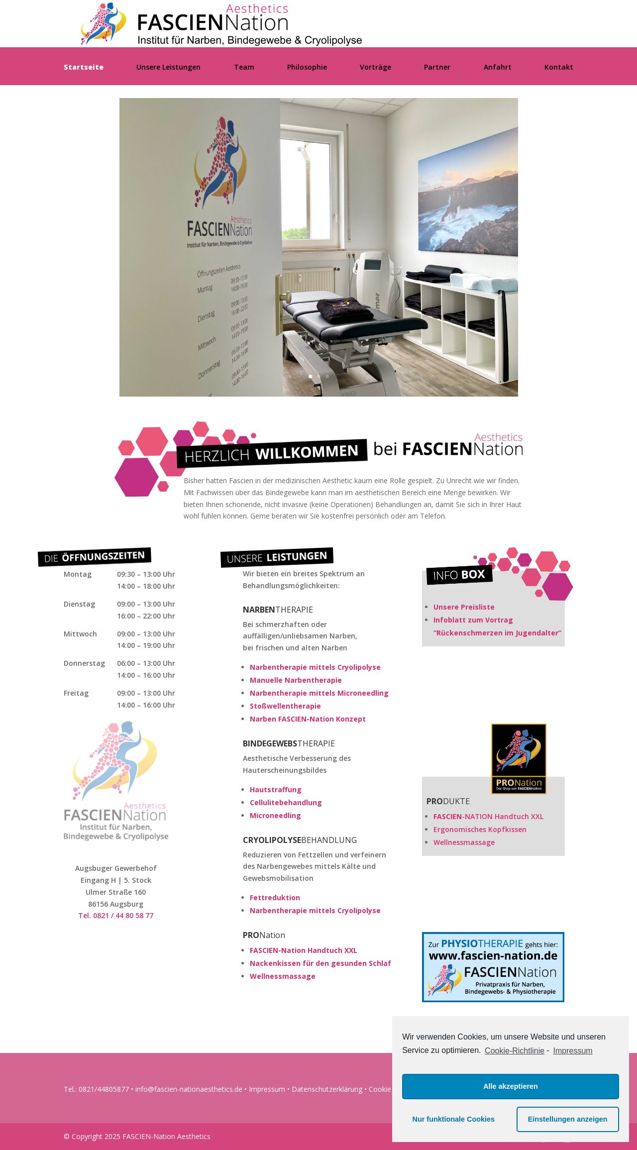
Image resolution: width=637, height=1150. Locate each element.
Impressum (267, 1089)
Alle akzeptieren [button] (510, 1086)
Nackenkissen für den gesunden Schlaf (320, 963)
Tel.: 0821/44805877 (96, 1089)
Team (244, 68)
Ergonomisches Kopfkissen (480, 829)
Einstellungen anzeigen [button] (568, 1119)
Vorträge (375, 68)
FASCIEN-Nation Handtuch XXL (303, 950)
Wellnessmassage (283, 976)
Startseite (84, 68)
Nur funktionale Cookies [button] (454, 1119)
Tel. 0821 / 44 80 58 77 (115, 915)
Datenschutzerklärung (327, 1089)
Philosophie (307, 68)
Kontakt (558, 68)
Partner (437, 68)
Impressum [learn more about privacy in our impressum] (573, 1050)
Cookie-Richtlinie (514, 1050)
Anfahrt (498, 68)
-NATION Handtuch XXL (488, 816)
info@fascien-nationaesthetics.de (188, 1089)
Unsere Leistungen (168, 68)
